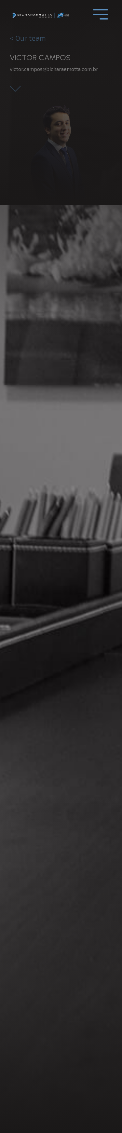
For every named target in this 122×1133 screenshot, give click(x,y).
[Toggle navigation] (100, 14)
